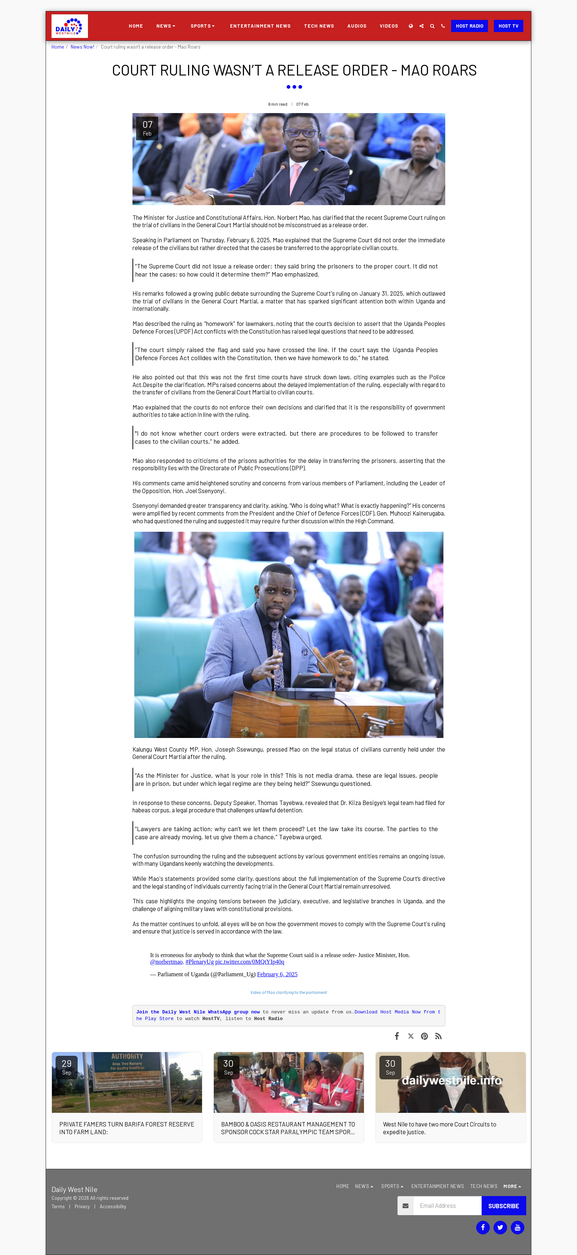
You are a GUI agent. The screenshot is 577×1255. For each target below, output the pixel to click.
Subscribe (503, 1205)
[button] (167, 26)
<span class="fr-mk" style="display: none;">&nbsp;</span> (288, 961)
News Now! (82, 47)
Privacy (82, 1206)
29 (67, 1066)
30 (228, 1066)
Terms (58, 1206)
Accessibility (113, 1206)
